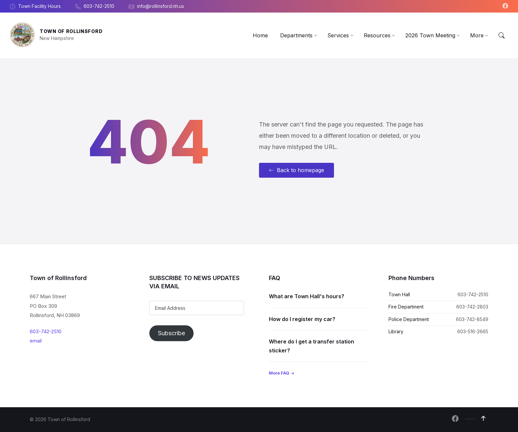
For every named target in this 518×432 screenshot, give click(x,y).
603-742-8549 (472, 319)
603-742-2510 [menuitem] (99, 6)
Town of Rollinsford (71, 31)
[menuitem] (260, 35)
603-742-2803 (472, 306)
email (36, 341)
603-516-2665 (472, 331)
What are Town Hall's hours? (306, 296)
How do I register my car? (302, 319)
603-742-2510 (45, 331)
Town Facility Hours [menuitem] (39, 6)
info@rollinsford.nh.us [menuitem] (160, 6)
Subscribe (171, 333)
